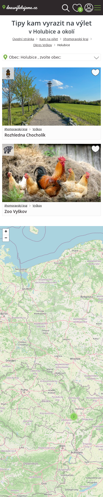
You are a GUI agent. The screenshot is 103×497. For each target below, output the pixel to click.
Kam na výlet (48, 39)
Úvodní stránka (23, 39)
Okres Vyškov (42, 45)
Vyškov (37, 129)
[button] (74, 416)
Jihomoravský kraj (75, 39)
